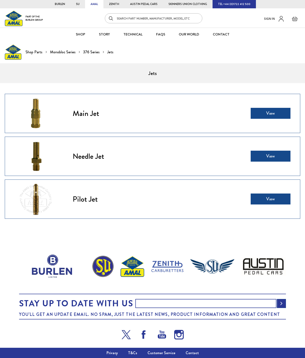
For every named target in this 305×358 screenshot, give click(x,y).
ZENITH (114, 4)
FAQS (160, 34)
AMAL (94, 4)
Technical (132, 34)
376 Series (92, 52)
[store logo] (24, 18)
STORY (104, 34)
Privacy (112, 353)
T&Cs (132, 353)
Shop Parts (34, 52)
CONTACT (221, 34)
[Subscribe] (281, 303)
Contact (192, 353)
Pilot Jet (85, 199)
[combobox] (153, 18)
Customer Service (161, 353)
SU (78, 4)
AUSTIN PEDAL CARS (144, 4)
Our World (189, 34)
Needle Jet (88, 156)
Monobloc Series (63, 52)
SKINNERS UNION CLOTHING (187, 4)
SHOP (80, 34)
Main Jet (86, 113)
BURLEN (60, 4)
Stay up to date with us (76, 303)
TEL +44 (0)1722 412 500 (234, 4)
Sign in (269, 19)
